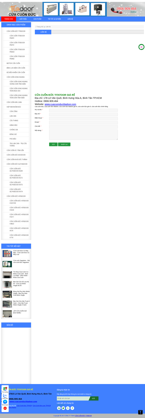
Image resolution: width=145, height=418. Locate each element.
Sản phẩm (37, 19)
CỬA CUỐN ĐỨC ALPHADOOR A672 (16, 176)
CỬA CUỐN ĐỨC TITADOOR (16, 31)
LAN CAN (13, 116)
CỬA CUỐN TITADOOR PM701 (17, 44)
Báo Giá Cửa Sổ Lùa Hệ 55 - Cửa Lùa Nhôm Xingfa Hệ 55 (21, 283)
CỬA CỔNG (13, 111)
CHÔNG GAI (14, 130)
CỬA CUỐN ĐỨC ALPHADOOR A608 (16, 170)
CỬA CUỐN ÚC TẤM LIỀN (15, 150)
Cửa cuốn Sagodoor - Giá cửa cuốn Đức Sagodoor (21, 261)
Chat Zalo (5, 396)
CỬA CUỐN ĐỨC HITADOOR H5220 (19, 209)
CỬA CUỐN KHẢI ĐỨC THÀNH (17, 159)
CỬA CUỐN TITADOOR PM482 (17, 57)
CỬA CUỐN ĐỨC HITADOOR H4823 (19, 222)
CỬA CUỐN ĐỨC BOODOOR (16, 155)
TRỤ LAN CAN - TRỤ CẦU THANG (18, 144)
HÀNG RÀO (13, 125)
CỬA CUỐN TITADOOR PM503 (17, 50)
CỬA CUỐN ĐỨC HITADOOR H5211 (19, 215)
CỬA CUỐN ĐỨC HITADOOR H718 (19, 236)
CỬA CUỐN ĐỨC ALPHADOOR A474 (16, 190)
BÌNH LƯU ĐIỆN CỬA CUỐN (16, 68)
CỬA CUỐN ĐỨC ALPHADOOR (17, 164)
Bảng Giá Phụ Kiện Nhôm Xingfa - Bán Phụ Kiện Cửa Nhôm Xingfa (21, 293)
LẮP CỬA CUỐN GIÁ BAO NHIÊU (20, 312)
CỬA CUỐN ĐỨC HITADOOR (16, 196)
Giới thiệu (23, 19)
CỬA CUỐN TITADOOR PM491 (17, 37)
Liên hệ (70, 19)
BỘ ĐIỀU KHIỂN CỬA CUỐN (16, 72)
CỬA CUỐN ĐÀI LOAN (14, 102)
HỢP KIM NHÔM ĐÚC (14, 107)
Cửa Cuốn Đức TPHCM (24, 405)
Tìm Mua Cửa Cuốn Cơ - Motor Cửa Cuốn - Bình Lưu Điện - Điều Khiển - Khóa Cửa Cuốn (21, 274)
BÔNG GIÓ (13, 134)
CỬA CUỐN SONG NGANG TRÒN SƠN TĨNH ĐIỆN (19, 96)
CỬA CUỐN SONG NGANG (16, 77)
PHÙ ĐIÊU (13, 139)
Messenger (5, 403)
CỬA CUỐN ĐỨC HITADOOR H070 (19, 229)
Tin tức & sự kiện (54, 19)
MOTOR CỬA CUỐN (13, 63)
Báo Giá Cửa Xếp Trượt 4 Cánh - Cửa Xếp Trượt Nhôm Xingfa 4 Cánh (21, 303)
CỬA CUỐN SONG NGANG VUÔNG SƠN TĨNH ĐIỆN (19, 83)
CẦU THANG (14, 120)
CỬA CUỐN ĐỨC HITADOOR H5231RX (19, 202)
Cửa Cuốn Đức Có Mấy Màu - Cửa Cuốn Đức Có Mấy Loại (21, 252)
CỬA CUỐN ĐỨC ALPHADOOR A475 (16, 183)
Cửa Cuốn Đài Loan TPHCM (42, 405)
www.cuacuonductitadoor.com (60, 104)
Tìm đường (5, 390)
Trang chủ (8, 19)
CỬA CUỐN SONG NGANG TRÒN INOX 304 (19, 89)
